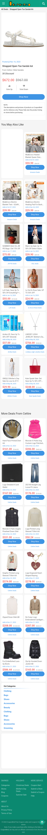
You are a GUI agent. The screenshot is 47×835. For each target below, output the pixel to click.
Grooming (8, 728)
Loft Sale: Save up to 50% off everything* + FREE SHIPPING (11, 292)
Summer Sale (21, 795)
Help (33, 796)
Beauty (7, 707)
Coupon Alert (36, 785)
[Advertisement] (12, 153)
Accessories (9, 703)
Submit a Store (36, 789)
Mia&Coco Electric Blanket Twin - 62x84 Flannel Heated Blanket (11, 204)
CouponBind (5, 830)
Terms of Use (6, 813)
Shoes (6, 699)
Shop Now (23, 97)
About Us (4, 806)
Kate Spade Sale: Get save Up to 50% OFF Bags (33, 381)
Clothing (7, 691)
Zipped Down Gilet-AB (11, 617)
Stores (3, 789)
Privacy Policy (6, 810)
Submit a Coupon (37, 792)
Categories (5, 785)
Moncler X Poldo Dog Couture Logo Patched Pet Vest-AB (34, 443)
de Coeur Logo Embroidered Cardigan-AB (34, 619)
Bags (6, 695)
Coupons (4, 796)
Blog (3, 792)
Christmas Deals (22, 785)
